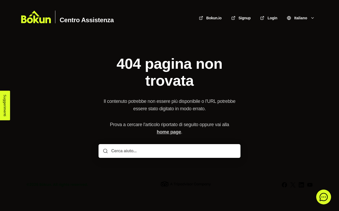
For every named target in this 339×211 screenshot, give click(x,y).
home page (169, 132)
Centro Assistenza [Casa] (87, 20)
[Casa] (36, 16)
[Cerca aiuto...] (173, 151)
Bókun (45, 184)
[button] (323, 197)
